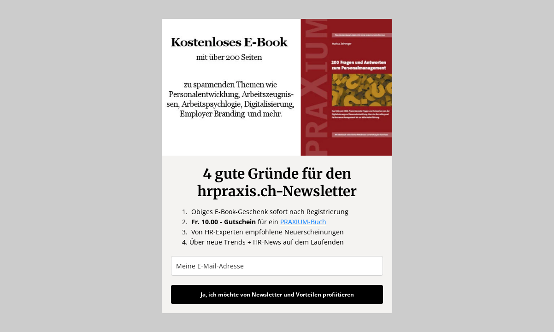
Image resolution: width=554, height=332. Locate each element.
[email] (277, 266)
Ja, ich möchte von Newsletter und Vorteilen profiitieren (277, 294)
